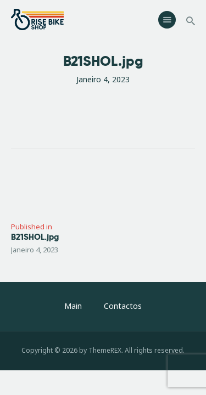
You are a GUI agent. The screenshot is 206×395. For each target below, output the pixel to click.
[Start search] (190, 21)
